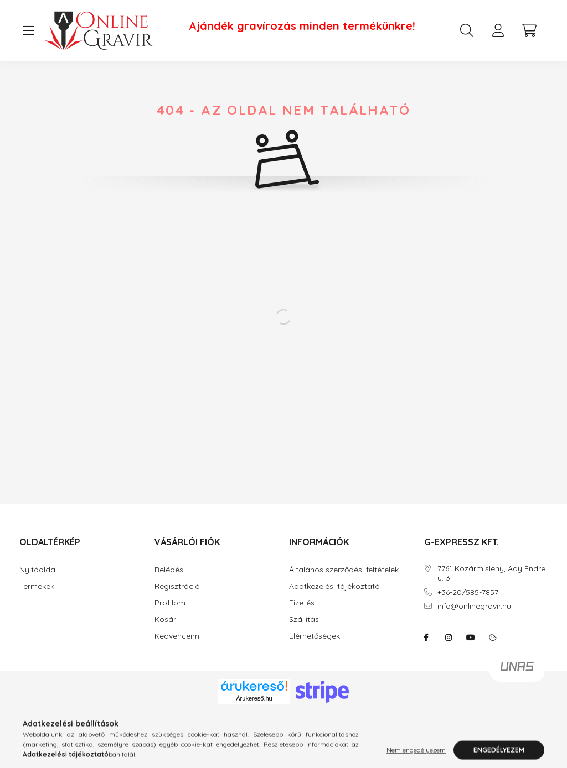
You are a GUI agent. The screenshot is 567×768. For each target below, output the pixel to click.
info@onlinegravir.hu (474, 606)
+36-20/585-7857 (467, 592)
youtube (471, 637)
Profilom (169, 603)
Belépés (168, 569)
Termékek (36, 586)
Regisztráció (177, 586)
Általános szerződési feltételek (344, 569)
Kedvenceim (176, 636)
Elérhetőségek (314, 636)
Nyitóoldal (38, 569)
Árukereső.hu (254, 698)
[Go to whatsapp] (540, 736)
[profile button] (498, 30)
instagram (448, 637)
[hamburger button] (28, 31)
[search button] (467, 30)
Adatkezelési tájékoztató (334, 586)
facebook (426, 637)
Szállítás (304, 619)
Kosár (165, 619)
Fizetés (302, 603)
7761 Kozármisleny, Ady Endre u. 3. (491, 573)
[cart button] (529, 30)
